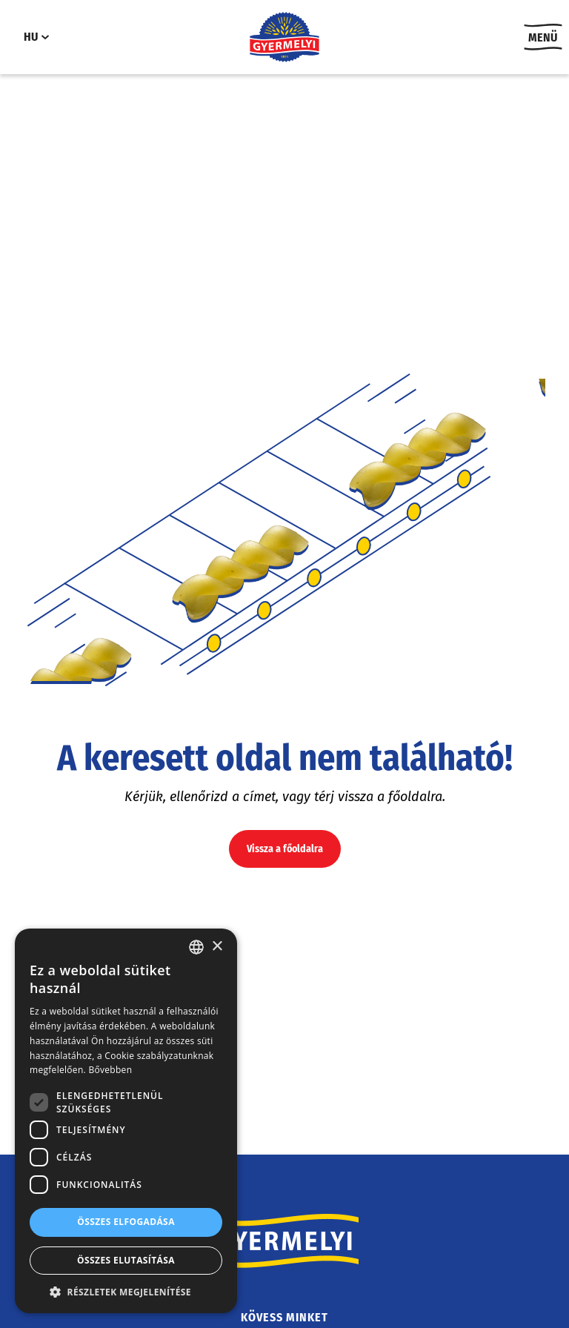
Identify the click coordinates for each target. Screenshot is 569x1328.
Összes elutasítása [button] (126, 1260)
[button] (126, 1291)
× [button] (216, 946)
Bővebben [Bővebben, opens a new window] (110, 1069)
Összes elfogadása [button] (126, 1221)
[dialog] (126, 1121)
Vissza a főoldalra (285, 849)
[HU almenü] (45, 37)
